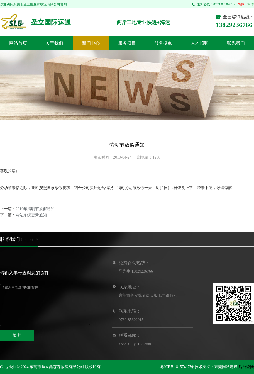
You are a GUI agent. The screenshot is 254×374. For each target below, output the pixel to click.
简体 (241, 4)
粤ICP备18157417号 (177, 367)
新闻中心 (91, 43)
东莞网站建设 (226, 367)
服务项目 (127, 43)
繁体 (250, 4)
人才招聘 (200, 43)
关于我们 (54, 43)
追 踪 (17, 335)
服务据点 (163, 43)
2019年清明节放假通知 (35, 209)
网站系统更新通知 (31, 215)
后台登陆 (246, 367)
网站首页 (18, 43)
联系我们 (236, 43)
